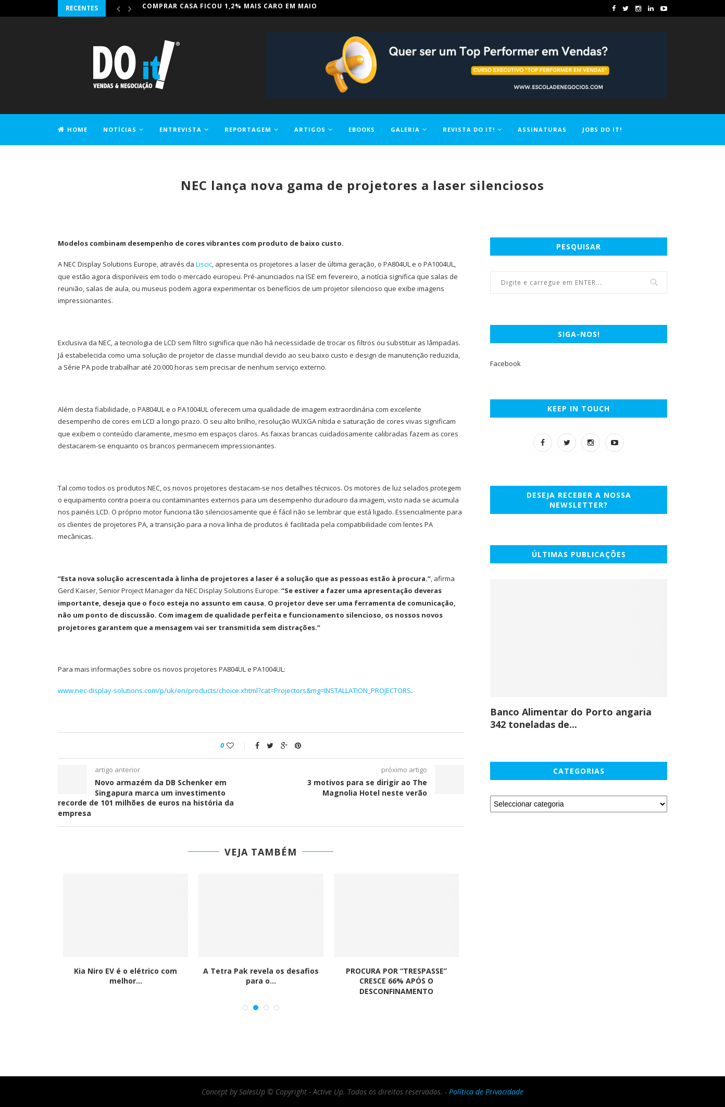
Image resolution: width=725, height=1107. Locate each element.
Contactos (79, 159)
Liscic (204, 264)
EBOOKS (361, 129)
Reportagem (247, 129)
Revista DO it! (469, 129)
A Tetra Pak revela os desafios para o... (262, 976)
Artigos (310, 129)
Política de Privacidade (486, 1092)
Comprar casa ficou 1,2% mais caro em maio (229, 8)
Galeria (405, 129)
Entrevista (180, 129)
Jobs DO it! (602, 129)
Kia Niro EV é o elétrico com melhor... (126, 976)
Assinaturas (542, 129)
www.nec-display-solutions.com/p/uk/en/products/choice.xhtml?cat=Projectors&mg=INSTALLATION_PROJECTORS (234, 690)
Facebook (505, 363)
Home (73, 129)
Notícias (119, 129)
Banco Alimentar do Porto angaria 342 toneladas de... (571, 718)
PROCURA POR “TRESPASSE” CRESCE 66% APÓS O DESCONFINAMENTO (397, 981)
